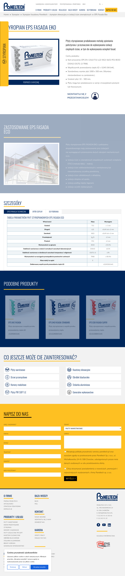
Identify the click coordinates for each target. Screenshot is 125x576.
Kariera (82, 10)
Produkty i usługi (50, 10)
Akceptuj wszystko (39, 567)
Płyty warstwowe (18, 370)
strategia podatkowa (12, 506)
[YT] (96, 4)
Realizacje (63, 10)
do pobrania (53, 211)
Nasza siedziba (40, 517)
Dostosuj (13, 567)
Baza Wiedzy (72, 10)
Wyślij (70, 478)
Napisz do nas (111, 10)
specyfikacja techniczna (16, 211)
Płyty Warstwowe (11, 522)
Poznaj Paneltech (11, 501)
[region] (27, 560)
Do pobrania (91, 10)
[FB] (90, 4)
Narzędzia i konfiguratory (47, 4)
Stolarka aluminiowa (81, 385)
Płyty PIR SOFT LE (18, 392)
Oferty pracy (40, 535)
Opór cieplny (37, 211)
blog (36, 501)
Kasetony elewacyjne (81, 370)
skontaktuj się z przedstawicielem (78, 99)
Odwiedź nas (40, 522)
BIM (84, 4)
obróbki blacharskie (11, 538)
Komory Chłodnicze (11, 530)
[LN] (93, 4)
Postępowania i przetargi (70, 4)
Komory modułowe (18, 385)
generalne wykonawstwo (14, 546)
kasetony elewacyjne (12, 535)
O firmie (39, 10)
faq (36, 504)
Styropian (7, 527)
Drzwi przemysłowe (19, 377)
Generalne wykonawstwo (83, 392)
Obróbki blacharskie (81, 377)
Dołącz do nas (40, 538)
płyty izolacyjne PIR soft (13, 533)
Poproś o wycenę (31, 85)
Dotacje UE (8, 509)
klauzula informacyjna (106, 536)
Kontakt (101, 10)
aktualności (8, 504)
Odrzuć (24, 567)
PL (101, 4)
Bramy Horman (9, 543)
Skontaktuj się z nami (43, 519)
